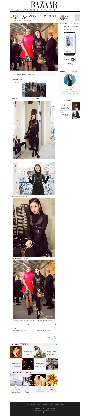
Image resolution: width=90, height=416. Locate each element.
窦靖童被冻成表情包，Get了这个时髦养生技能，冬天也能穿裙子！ (39, 365)
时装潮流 (25, 10)
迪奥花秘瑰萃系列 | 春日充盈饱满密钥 (40, 390)
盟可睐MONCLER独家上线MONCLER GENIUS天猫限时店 (65, 106)
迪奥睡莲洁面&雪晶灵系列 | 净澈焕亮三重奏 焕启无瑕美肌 (15, 391)
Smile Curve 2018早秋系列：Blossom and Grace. (65, 115)
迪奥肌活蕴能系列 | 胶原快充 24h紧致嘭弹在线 (27, 391)
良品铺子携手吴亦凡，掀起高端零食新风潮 (27, 353)
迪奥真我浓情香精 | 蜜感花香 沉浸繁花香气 (51, 391)
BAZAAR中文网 (42, 408)
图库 (50, 10)
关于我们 (39, 404)
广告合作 (45, 404)
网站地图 (33, 404)
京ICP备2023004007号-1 (38, 412)
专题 (45, 10)
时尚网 (48, 408)
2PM (56, 344)
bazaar (45, 4)
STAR (28, 349)
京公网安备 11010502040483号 (49, 412)
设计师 (49, 344)
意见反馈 (63, 404)
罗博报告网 (53, 408)
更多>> (77, 17)
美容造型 (32, 10)
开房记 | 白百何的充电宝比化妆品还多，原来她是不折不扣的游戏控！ (21, 330)
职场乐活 (39, 10)
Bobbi (66, 16)
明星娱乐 (18, 10)
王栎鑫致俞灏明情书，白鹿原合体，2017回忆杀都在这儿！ (16, 365)
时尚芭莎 (70, 87)
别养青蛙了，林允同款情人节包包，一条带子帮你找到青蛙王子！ (51, 353)
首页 (12, 10)
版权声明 (51, 404)
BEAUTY (16, 387)
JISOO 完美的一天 (69, 91)
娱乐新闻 (21, 13)
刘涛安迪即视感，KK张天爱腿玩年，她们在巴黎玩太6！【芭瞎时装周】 (45, 330)
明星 (53, 344)
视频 (55, 10)
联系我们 (57, 404)
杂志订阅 (27, 404)
